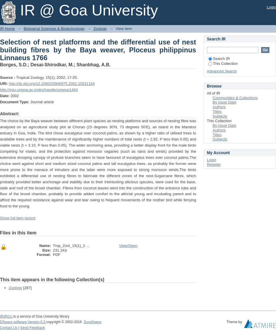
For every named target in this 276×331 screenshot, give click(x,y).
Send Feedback (32, 328)
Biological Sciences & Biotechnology (54, 28)
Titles (217, 111)
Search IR (219, 58)
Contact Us (8, 328)
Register (214, 164)
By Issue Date (224, 102)
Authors (219, 107)
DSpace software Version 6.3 (23, 322)
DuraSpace (92, 322)
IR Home (7, 28)
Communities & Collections (235, 98)
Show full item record (17, 218)
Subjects (220, 116)
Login (271, 7)
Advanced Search (222, 71)
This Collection (223, 63)
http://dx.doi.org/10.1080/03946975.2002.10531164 (52, 83)
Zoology (100, 28)
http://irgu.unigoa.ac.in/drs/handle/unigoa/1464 (39, 90)
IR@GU (6, 316)
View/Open (128, 245)
